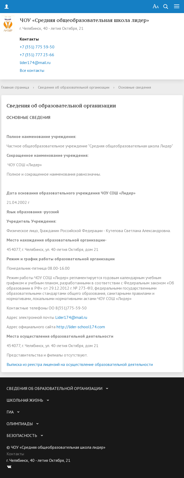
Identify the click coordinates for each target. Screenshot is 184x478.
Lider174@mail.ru (71, 317)
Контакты (15, 453)
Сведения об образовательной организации (73, 87)
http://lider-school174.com (81, 326)
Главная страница (15, 87)
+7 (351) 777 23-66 (37, 54)
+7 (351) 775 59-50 (37, 46)
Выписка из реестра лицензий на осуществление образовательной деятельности (80, 364)
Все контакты (32, 70)
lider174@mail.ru (35, 62)
